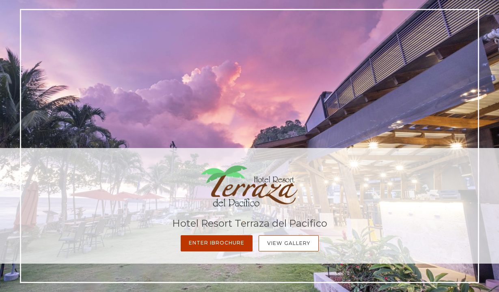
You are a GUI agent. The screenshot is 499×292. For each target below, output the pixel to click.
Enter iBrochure (216, 243)
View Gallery (288, 243)
